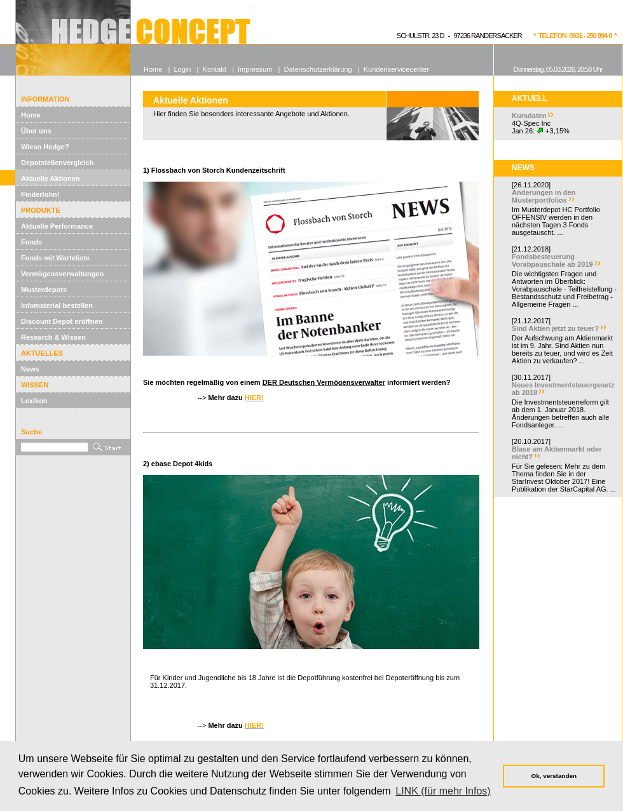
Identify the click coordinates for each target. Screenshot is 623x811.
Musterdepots (44, 289)
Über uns (36, 131)
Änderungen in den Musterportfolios (543, 196)
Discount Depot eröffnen (61, 321)
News (30, 369)
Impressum (255, 69)
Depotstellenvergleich (57, 162)
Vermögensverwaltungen (62, 274)
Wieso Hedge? (45, 147)
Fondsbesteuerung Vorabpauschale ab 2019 (552, 260)
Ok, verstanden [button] (554, 775)
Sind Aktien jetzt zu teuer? (555, 328)
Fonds (31, 242)
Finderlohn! (40, 194)
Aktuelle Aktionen (50, 178)
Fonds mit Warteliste (55, 258)
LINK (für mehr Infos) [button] (442, 791)
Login (182, 69)
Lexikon (34, 401)
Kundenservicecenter (396, 69)
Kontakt (214, 69)
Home (31, 115)
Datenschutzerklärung (318, 69)
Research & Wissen (53, 337)
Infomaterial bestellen (57, 305)
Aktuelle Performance (57, 226)
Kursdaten (529, 115)
